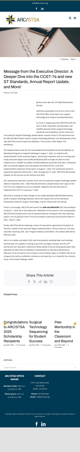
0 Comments (20, 345)
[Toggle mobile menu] (75, 18)
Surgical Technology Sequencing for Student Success (38, 331)
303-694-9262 (43, 394)
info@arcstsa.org (40, 3)
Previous (64, 59)
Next (73, 59)
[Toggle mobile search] (70, 18)
